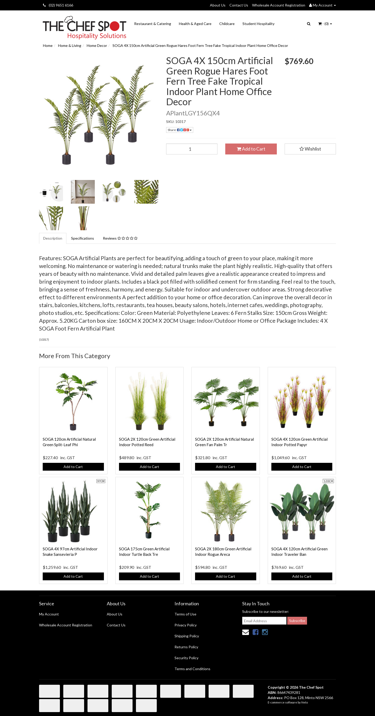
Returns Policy (186, 647)
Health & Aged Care (195, 23)
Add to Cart (251, 149)
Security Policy (186, 658)
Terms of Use (185, 614)
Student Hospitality (258, 23)
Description (52, 238)
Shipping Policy (186, 636)
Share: (180, 130)
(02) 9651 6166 (58, 5)
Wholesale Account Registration (278, 5)
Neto (304, 702)
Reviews (120, 238)
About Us (218, 5)
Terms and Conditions (192, 669)
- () (325, 23)
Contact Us (238, 5)
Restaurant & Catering (152, 23)
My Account (49, 614)
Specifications (82, 238)
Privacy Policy (185, 625)
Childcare (227, 23)
